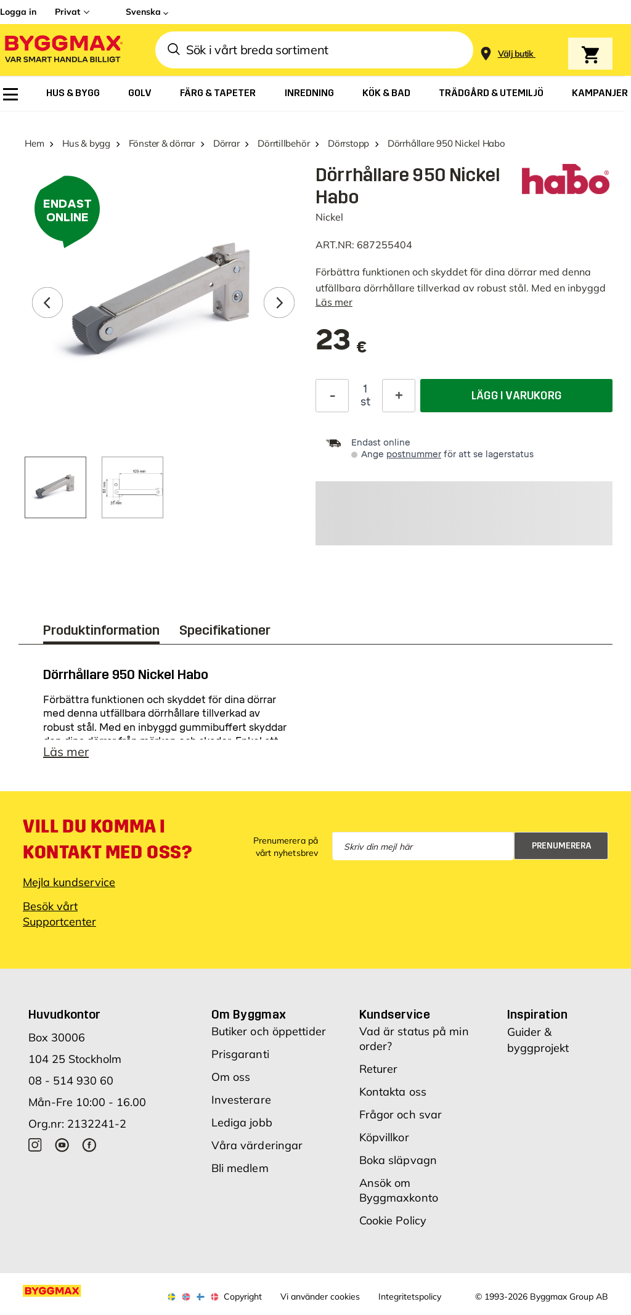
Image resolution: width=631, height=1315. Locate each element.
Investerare (241, 1100)
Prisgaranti (240, 1054)
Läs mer (334, 302)
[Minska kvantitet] (332, 395)
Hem (34, 143)
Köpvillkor (384, 1137)
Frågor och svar (400, 1114)
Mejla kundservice (69, 882)
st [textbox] (365, 402)
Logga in (18, 11)
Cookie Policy (392, 1220)
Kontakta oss (392, 1092)
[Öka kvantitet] (398, 395)
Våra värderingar (257, 1145)
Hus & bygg (86, 143)
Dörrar (226, 143)
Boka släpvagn (398, 1160)
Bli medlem (240, 1168)
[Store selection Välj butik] (516, 54)
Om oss (231, 1077)
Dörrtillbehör (283, 143)
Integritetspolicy (409, 1296)
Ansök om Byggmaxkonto (398, 1190)
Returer (378, 1069)
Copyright (243, 1296)
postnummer (413, 454)
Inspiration (537, 1014)
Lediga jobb (241, 1122)
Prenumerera (562, 846)
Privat (67, 11)
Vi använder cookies (320, 1296)
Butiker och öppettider (268, 1031)
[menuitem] (10, 94)
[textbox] (341, 346)
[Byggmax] (63, 50)
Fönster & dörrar (162, 143)
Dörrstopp (348, 143)
